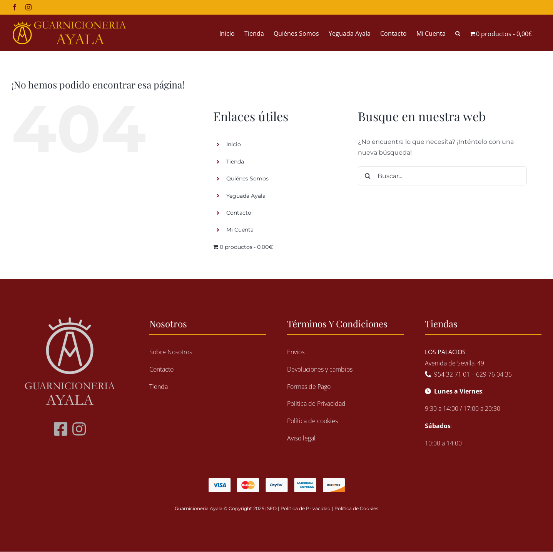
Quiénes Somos (247, 178)
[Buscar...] (442, 175)
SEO (272, 508)
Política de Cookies (356, 508)
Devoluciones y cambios (320, 369)
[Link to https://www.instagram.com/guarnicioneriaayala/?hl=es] (79, 429)
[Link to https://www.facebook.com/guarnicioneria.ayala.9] (60, 429)
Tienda (235, 161)
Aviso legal (301, 438)
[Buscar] (367, 175)
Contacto (238, 212)
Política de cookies (312, 421)
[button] (457, 33)
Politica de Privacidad (316, 403)
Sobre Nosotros (170, 352)
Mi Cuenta (240, 229)
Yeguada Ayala (246, 195)
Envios (295, 352)
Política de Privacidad (306, 508)
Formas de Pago (309, 386)
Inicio (233, 144)
